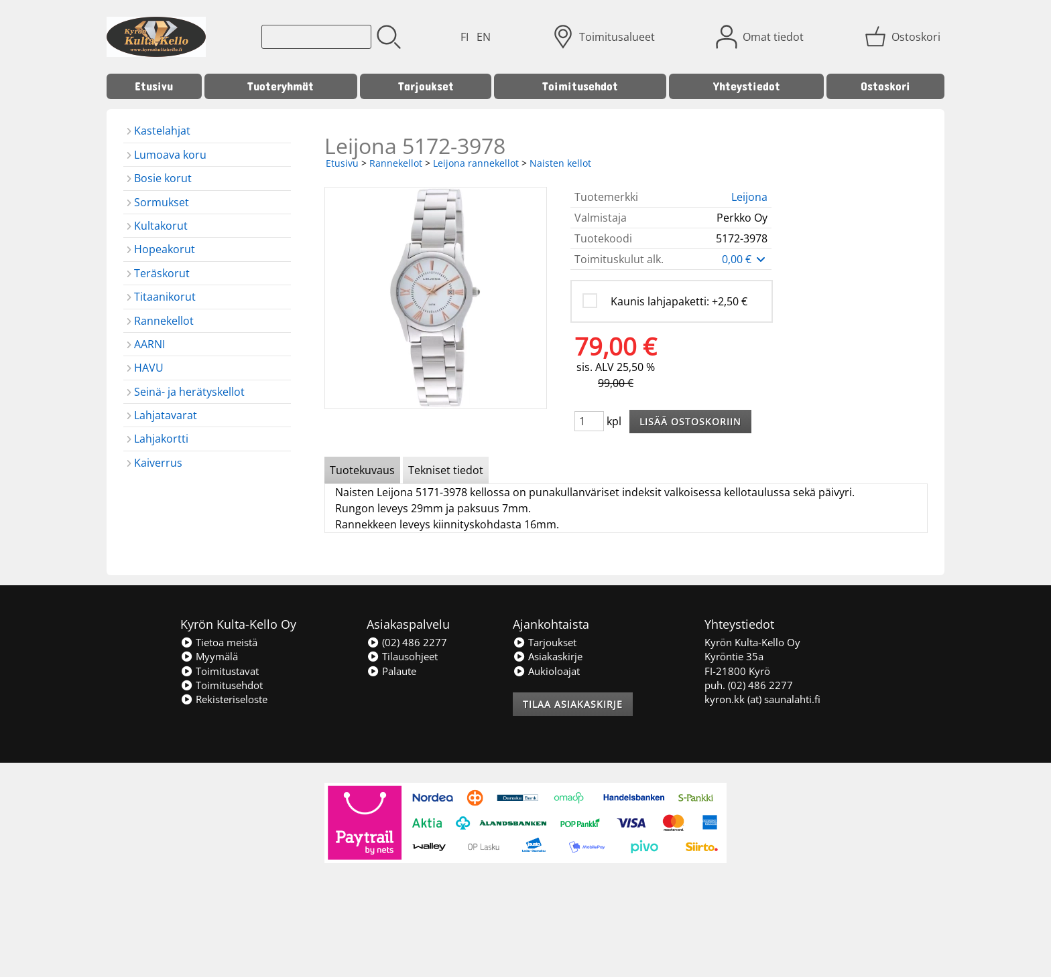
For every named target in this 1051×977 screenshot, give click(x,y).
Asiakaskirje (547, 656)
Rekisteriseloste (223, 699)
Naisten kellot (560, 163)
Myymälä (209, 656)
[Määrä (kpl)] (589, 421)
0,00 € (744, 259)
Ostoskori (885, 86)
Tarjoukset (426, 86)
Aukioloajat (546, 671)
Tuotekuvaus (362, 470)
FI (464, 36)
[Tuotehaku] (316, 37)
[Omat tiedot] (761, 37)
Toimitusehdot (580, 86)
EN (484, 36)
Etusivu (154, 86)
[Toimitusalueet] (605, 37)
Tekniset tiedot (445, 470)
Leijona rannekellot (476, 163)
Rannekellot (395, 163)
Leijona (749, 197)
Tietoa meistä (218, 642)
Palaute (391, 671)
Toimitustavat (219, 671)
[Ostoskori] (903, 37)
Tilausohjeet (402, 656)
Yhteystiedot (746, 86)
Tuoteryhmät (280, 86)
